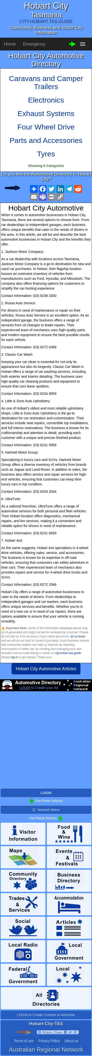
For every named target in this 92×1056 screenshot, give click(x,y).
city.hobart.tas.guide (68, 653)
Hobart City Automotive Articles (46, 668)
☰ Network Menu (46, 810)
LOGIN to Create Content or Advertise (46, 1015)
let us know (78, 636)
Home (10, 44)
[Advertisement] (46, 742)
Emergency (34, 44)
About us (71, 1041)
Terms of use (23, 1041)
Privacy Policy (49, 1041)
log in (14, 657)
